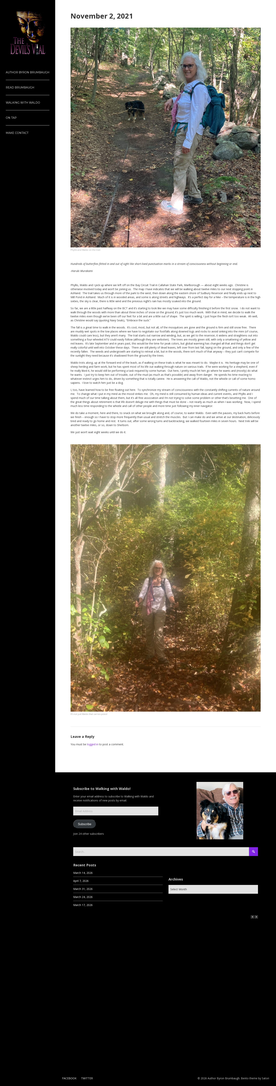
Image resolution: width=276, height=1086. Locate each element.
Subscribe (84, 824)
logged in (92, 744)
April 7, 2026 (81, 881)
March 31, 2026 (83, 889)
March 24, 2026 (83, 897)
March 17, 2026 (83, 905)
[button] (256, 917)
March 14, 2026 (83, 873)
